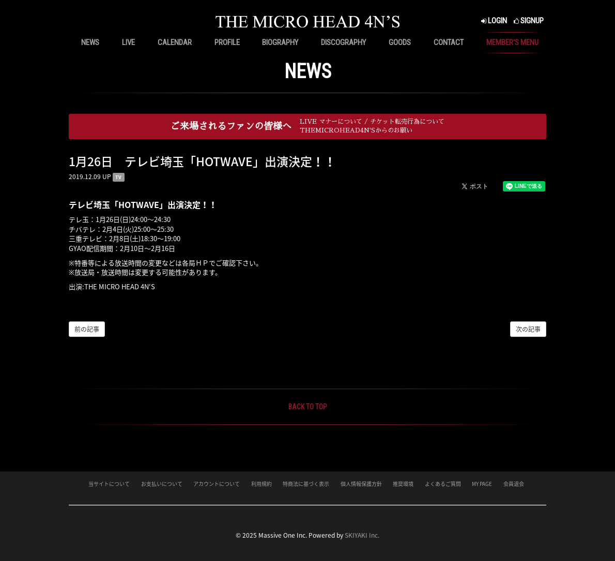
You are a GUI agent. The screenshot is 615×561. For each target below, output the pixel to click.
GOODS (400, 42)
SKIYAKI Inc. (362, 535)
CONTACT (449, 42)
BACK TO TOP (307, 407)
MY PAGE (482, 484)
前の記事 (86, 329)
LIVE (128, 42)
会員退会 (513, 484)
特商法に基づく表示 (306, 484)
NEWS (90, 42)
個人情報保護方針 (361, 484)
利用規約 (261, 484)
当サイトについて (109, 484)
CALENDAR (175, 42)
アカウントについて (216, 484)
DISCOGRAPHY (343, 42)
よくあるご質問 (443, 484)
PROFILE (227, 42)
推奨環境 (403, 484)
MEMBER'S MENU (512, 42)
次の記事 (528, 329)
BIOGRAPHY (280, 42)
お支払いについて (161, 484)
